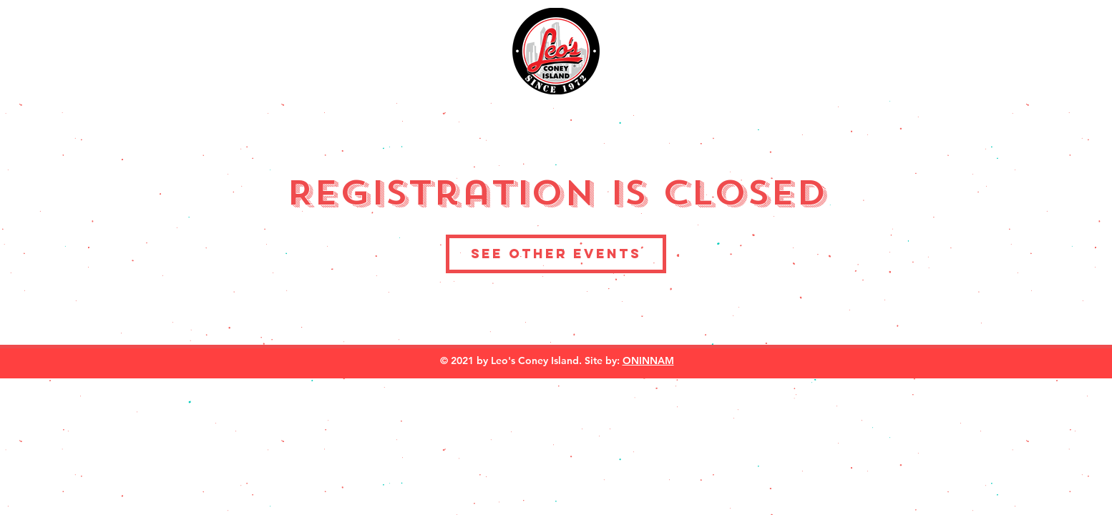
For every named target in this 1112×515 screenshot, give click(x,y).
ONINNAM (648, 360)
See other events (556, 253)
